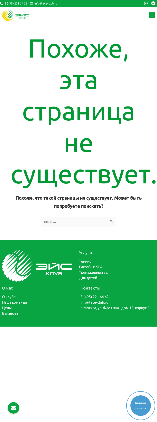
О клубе (9, 297)
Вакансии (10, 313)
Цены (7, 308)
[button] (152, 15)
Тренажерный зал (94, 272)
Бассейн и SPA (91, 267)
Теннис (85, 261)
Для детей (88, 278)
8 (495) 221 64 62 (95, 297)
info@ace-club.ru (94, 302)
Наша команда (14, 302)
